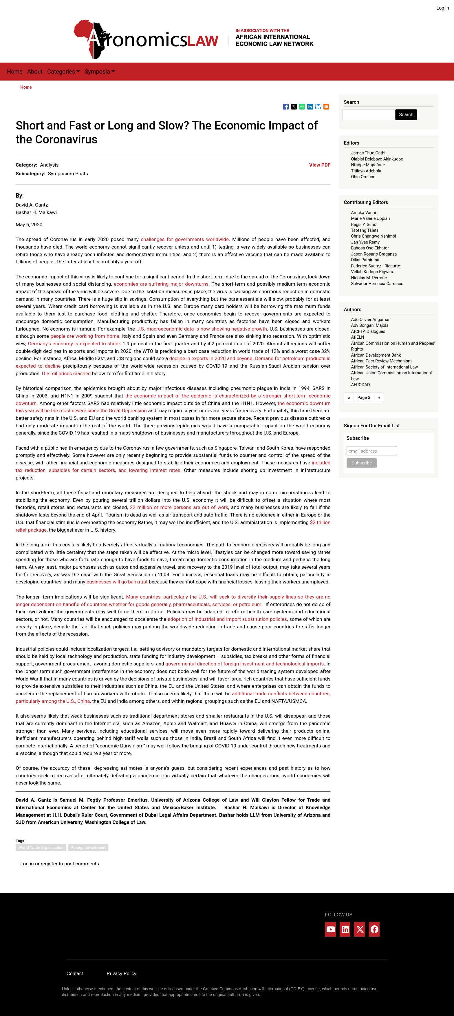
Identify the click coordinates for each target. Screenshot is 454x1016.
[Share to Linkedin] (310, 107)
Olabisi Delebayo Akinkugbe (377, 159)
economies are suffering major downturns (161, 284)
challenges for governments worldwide (185, 239)
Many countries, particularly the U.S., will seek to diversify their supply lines (211, 597)
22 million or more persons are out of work (179, 507)
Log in (443, 8)
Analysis (49, 165)
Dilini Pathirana (365, 259)
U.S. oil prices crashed (66, 373)
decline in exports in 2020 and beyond (211, 358)
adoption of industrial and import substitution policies (227, 619)
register (49, 864)
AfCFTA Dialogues (368, 331)
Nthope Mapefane (368, 164)
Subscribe (358, 438)
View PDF (319, 165)
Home (15, 71)
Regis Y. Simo (363, 224)
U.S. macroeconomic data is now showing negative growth (201, 329)
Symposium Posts (68, 173)
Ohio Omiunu (363, 176)
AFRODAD (360, 384)
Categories (61, 71)
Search (406, 114)
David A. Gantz (32, 205)
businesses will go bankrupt (117, 582)
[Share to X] (294, 107)
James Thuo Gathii (368, 153)
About (35, 71)
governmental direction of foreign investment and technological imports (244, 664)
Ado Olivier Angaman (370, 319)
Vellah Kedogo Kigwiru (372, 271)
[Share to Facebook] (286, 107)
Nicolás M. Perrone (369, 277)
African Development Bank (376, 355)
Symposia (97, 71)
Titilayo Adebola (366, 171)
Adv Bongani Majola (369, 325)
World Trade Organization (41, 847)
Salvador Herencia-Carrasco (377, 283)
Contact (75, 973)
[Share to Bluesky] (318, 107)
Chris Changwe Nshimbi (373, 236)
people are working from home (85, 336)
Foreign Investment (88, 847)
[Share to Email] (326, 107)
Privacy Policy (121, 973)
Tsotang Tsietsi (365, 230)
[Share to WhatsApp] (302, 107)
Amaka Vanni (363, 212)
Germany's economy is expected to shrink (74, 343)
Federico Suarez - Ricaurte (375, 266)
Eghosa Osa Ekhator (370, 248)
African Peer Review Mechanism (381, 361)
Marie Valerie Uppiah (370, 218)
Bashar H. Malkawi (36, 212)
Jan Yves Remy (365, 242)
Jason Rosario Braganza (374, 254)
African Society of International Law (384, 367)
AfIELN (357, 337)
